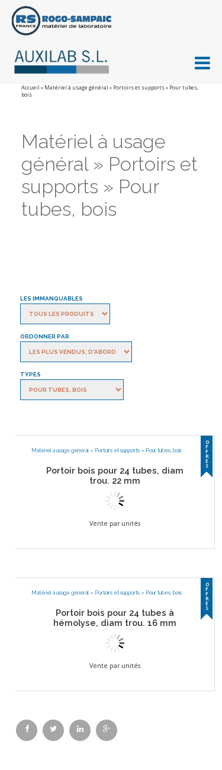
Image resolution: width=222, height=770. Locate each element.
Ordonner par (44, 336)
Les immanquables (51, 298)
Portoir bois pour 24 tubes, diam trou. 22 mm (115, 475)
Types (30, 374)
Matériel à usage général (76, 87)
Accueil (30, 87)
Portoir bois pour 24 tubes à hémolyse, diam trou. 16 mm (114, 618)
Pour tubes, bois (164, 450)
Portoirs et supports (139, 87)
